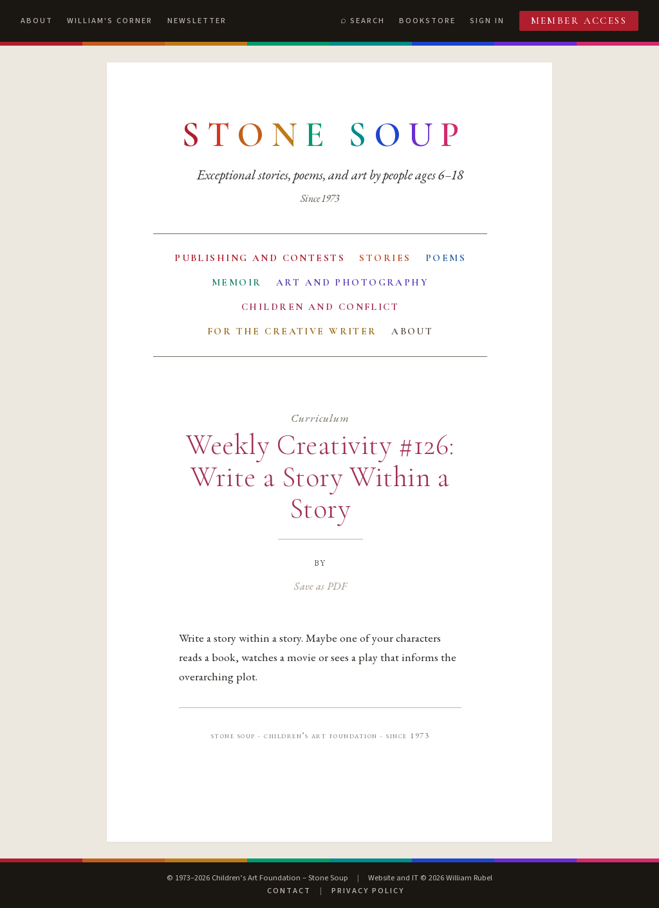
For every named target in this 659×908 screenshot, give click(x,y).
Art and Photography (352, 282)
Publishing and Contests (259, 258)
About (37, 20)
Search (367, 20)
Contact (289, 890)
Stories (385, 258)
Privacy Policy (367, 890)
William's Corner (110, 20)
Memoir (237, 282)
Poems (445, 258)
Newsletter (197, 20)
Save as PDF (320, 586)
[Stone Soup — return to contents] (324, 135)
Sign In (487, 20)
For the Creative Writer (292, 331)
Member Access (579, 20)
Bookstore (427, 20)
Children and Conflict (320, 307)
